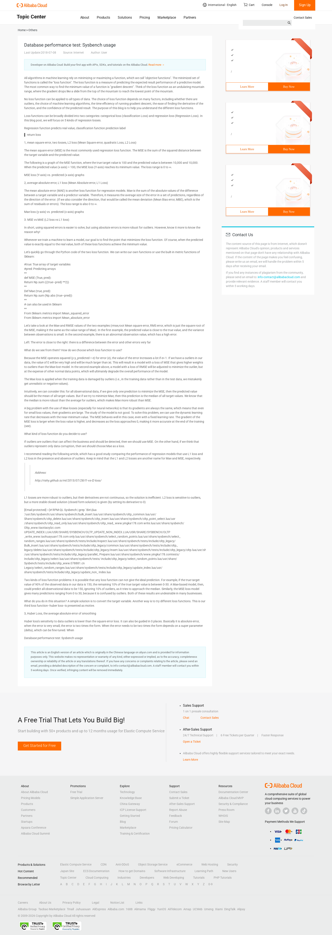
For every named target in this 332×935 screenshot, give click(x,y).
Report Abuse (178, 810)
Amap (187, 909)
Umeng (208, 909)
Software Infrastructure (169, 871)
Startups (26, 821)
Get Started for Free (39, 745)
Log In (283, 5)
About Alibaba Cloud (34, 792)
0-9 (210, 884)
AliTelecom (175, 909)
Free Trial (76, 792)
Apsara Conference (33, 827)
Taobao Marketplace (51, 909)
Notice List (117, 902)
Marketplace (167, 17)
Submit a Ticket (179, 798)
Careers (23, 902)
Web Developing (173, 877)
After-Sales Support (182, 804)
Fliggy (151, 909)
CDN (104, 864)
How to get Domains (132, 871)
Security (232, 864)
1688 (129, 909)
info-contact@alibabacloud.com (279, 277)
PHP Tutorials (223, 877)
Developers (147, 877)
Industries (124, 877)
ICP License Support (133, 810)
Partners (190, 17)
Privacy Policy (71, 902)
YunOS (161, 909)
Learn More (247, 86)
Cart (249, 5)
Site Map (224, 821)
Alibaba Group (27, 909)
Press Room (226, 810)
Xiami (219, 909)
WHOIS (223, 815)
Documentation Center (233, 792)
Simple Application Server (86, 798)
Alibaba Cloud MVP (231, 798)
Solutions (125, 17)
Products (103, 17)
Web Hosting (209, 864)
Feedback (175, 815)
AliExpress (99, 909)
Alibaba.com (116, 909)
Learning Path (204, 871)
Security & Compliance (233, 804)
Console (267, 5)
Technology (127, 792)
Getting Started (130, 815)
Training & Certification (135, 833)
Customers (28, 810)
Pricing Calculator (180, 827)
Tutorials (199, 877)
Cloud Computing (97, 877)
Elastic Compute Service (75, 864)
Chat (186, 717)
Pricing (145, 17)
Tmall (70, 909)
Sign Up (305, 5)
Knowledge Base (131, 798)
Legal (95, 902)
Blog (123, 821)
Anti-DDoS (122, 864)
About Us (45, 902)
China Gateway (130, 804)
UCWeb (197, 909)
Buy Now (289, 86)
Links (139, 902)
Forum (173, 821)
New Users (229, 871)
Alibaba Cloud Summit (35, 833)
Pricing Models (30, 798)
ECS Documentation (96, 871)
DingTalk (229, 909)
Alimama (140, 909)
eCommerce (184, 864)
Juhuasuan (83, 909)
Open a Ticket (192, 741)
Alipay (241, 909)
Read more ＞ (156, 64)
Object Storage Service (152, 864)
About (84, 17)
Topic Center (68, 877)
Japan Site (67, 871)
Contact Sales (303, 17)
